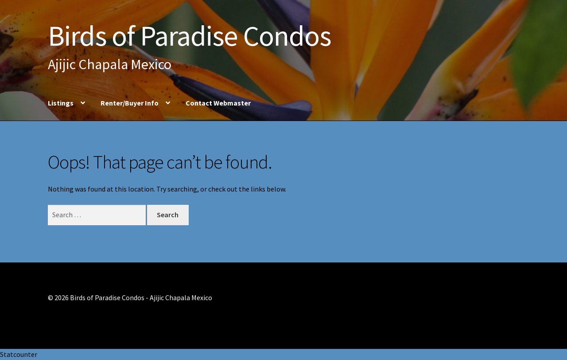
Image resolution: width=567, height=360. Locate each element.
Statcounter (18, 354)
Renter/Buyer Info (130, 102)
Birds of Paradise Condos (189, 35)
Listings (61, 102)
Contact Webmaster (218, 102)
